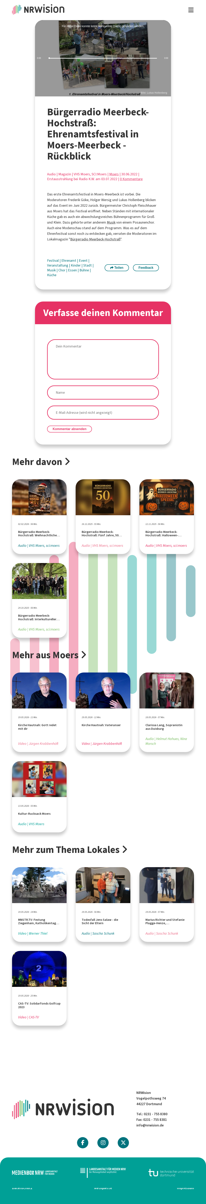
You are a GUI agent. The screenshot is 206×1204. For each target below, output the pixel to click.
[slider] (103, 58)
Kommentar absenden (70, 429)
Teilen (117, 267)
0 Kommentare (131, 179)
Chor (62, 270)
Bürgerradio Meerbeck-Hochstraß (95, 239)
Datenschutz (22, 1188)
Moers (114, 174)
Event (83, 260)
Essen (73, 270)
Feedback (146, 267)
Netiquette (103, 1188)
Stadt (88, 265)
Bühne (84, 270)
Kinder (76, 265)
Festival (53, 260)
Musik (111, 222)
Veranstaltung (58, 265)
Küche (51, 275)
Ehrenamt (69, 260)
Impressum (185, 1188)
